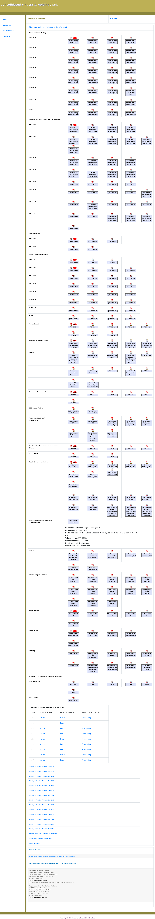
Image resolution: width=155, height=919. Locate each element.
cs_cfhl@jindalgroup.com (40, 880)
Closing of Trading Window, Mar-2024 (41, 795)
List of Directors (34, 843)
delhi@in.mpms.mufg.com (40, 897)
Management (7, 25)
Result (62, 718)
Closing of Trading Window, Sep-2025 (41, 776)
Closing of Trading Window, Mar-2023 (41, 809)
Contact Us (6, 36)
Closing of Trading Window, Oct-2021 (41, 819)
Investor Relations (8, 31)
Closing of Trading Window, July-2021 (41, 824)
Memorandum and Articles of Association (43, 833)
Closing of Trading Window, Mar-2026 (41, 766)
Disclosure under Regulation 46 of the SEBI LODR (48, 27)
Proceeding (86, 718)
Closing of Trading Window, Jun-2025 (41, 781)
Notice (42, 718)
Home (4, 19)
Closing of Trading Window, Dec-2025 (41, 771)
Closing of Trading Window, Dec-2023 (41, 800)
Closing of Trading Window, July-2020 (41, 829)
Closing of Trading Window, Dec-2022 (41, 814)
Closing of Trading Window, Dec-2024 (41, 790)
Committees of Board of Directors (40, 838)
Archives (114, 18)
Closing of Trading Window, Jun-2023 (41, 805)
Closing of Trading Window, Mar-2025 (41, 785)
